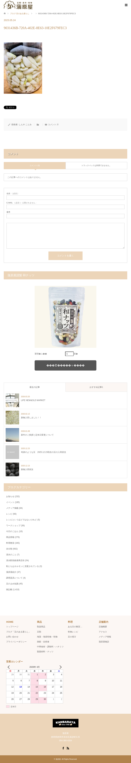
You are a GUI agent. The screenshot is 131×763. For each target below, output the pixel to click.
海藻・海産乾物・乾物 (47, 637)
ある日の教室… (75, 626)
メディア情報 (105, 637)
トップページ (12, 626)
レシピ (9, 514)
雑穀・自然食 (43, 642)
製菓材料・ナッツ (45, 651)
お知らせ (10, 496)
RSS (68, 748)
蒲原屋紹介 (11, 572)
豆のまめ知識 (12, 584)
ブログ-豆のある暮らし (20, 13)
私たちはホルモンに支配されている (22, 566)
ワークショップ (13, 525)
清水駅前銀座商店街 (15, 560)
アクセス (103, 632)
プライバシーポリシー (16, 642)
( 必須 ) (12, 194)
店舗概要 (103, 626)
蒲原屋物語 (104, 642)
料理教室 (10, 543)
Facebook (63, 748)
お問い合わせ (12, 637)
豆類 (39, 632)
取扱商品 (41, 626)
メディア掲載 (12, 508)
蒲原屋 (58, 759)
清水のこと (11, 554)
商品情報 (10, 537)
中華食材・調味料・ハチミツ (50, 646)
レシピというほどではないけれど (21, 520)
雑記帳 (9, 589)
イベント (10, 502)
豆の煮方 (72, 637)
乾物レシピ (73, 632)
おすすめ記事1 (96, 387)
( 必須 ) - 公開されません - (21, 203)
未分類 (9, 549)
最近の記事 (35, 387)
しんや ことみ (25, 124)
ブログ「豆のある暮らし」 (18, 632)
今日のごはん (12, 531)
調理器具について (14, 578)
